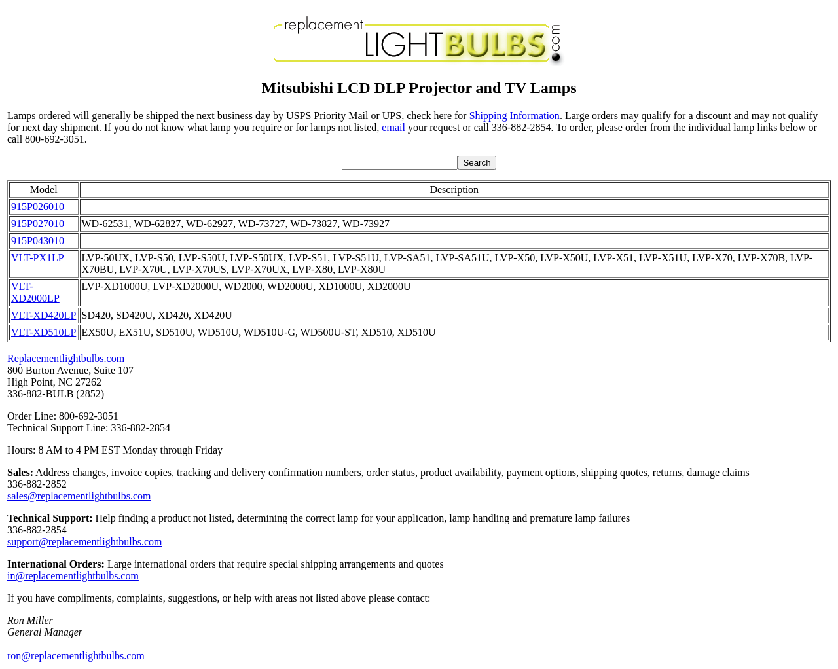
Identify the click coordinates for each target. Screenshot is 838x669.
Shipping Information (514, 115)
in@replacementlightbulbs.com (73, 575)
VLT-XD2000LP (35, 292)
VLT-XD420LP (43, 315)
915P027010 (37, 223)
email (393, 127)
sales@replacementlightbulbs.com (79, 495)
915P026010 (37, 206)
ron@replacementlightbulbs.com (76, 655)
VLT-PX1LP (37, 257)
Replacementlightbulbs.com (65, 358)
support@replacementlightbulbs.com (84, 541)
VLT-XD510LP (43, 332)
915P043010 (37, 240)
